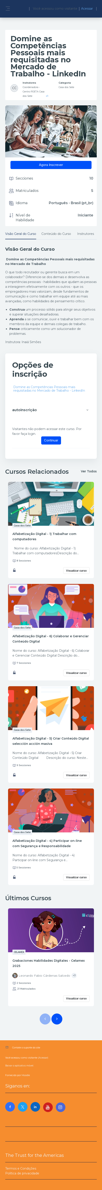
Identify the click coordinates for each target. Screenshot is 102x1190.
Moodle (26, 1075)
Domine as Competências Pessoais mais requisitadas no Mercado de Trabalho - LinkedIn (49, 389)
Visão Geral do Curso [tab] (20, 234)
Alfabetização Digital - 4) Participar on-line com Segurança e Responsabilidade (47, 843)
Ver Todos (89, 471)
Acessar (87, 9)
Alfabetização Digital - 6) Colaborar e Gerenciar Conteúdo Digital (50, 638)
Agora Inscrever (51, 165)
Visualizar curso (76, 570)
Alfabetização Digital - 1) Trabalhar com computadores (44, 536)
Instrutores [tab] (85, 234)
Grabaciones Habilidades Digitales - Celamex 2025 (48, 963)
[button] (87, 410)
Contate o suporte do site (26, 1047)
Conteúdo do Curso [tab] (56, 234)
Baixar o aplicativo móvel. (19, 1065)
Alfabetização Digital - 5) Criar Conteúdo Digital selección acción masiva (50, 741)
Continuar (51, 440)
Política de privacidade (22, 1173)
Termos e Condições (20, 1168)
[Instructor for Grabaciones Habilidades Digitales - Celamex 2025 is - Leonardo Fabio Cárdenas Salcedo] (41, 975)
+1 (47, 96)
